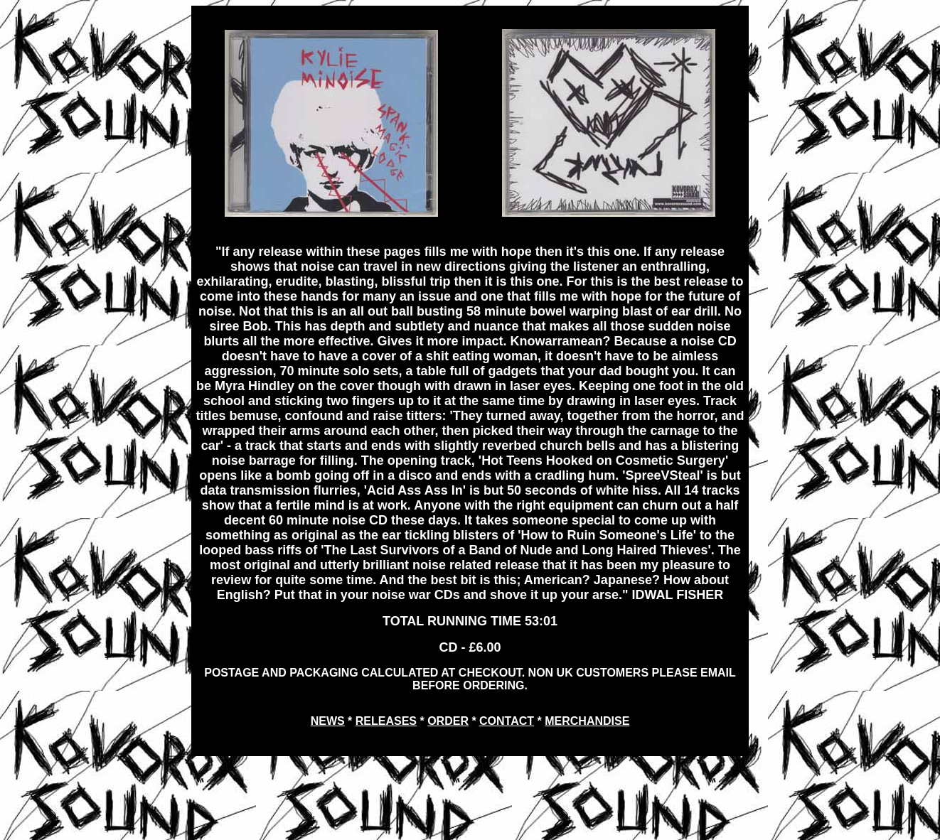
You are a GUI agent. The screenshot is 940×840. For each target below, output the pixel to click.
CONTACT (506, 721)
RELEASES (386, 721)
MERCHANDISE (587, 721)
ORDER (448, 721)
